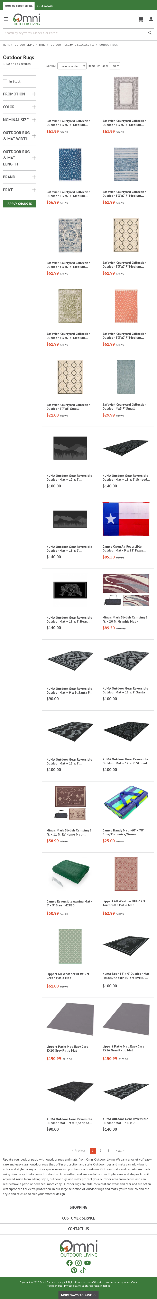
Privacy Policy (72, 1285)
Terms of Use (54, 1285)
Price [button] (8, 190)
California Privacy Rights (96, 1285)
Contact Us (78, 1228)
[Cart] (141, 19)
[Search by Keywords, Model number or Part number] (75, 33)
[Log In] (151, 19)
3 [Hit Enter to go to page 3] (108, 1150)
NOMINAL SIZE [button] (16, 119)
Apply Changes (20, 204)
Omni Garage (45, 5)
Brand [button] (9, 177)
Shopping (78, 1207)
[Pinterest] (74, 1270)
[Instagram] (78, 1263)
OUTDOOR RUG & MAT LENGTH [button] (16, 158)
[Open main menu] (6, 21)
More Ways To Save (78, 1295)
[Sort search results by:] (72, 65)
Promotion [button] (14, 94)
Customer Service (78, 1218)
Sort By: (51, 66)
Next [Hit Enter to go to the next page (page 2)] (120, 1150)
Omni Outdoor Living (19, 5)
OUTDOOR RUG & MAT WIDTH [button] (16, 136)
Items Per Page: (98, 66)
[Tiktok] (83, 1270)
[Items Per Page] (114, 65)
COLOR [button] (9, 107)
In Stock (14, 81)
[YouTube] (87, 1263)
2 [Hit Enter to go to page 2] (100, 1150)
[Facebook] (69, 1263)
